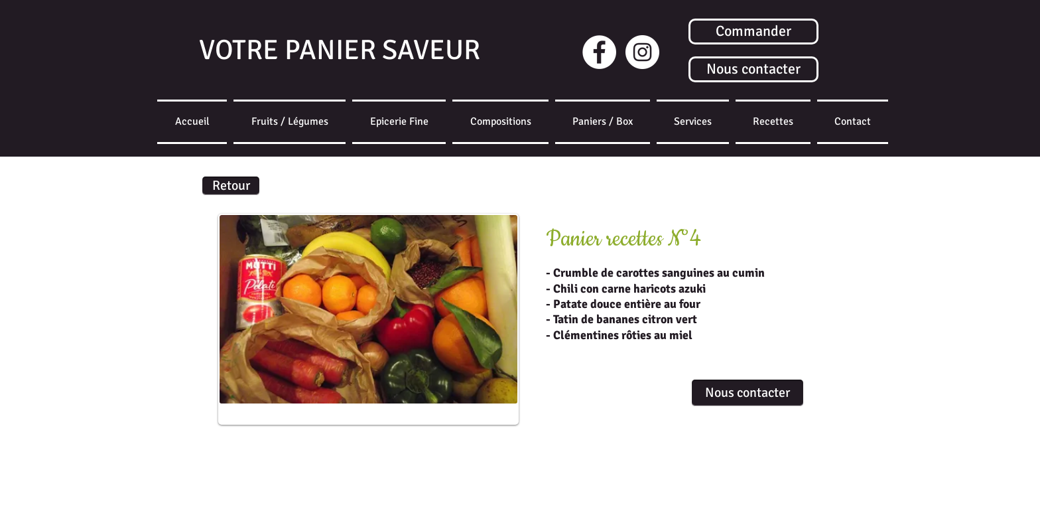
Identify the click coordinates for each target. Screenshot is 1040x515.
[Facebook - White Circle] (599, 52)
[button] (602, 122)
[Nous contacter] (753, 69)
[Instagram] (642, 52)
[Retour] (230, 186)
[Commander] (753, 31)
